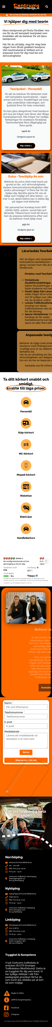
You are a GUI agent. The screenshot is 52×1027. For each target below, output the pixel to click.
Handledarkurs (26, 537)
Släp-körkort (26, 432)
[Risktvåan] (26, 507)
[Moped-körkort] (26, 465)
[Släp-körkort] (26, 423)
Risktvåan (26, 516)
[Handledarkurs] (26, 529)
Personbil (26, 411)
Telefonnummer (14, 712)
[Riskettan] (26, 486)
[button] (3, 6)
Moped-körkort (26, 474)
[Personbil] (26, 402)
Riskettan (26, 495)
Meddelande (11, 731)
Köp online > (26, 145)
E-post (8, 722)
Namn (8, 703)
